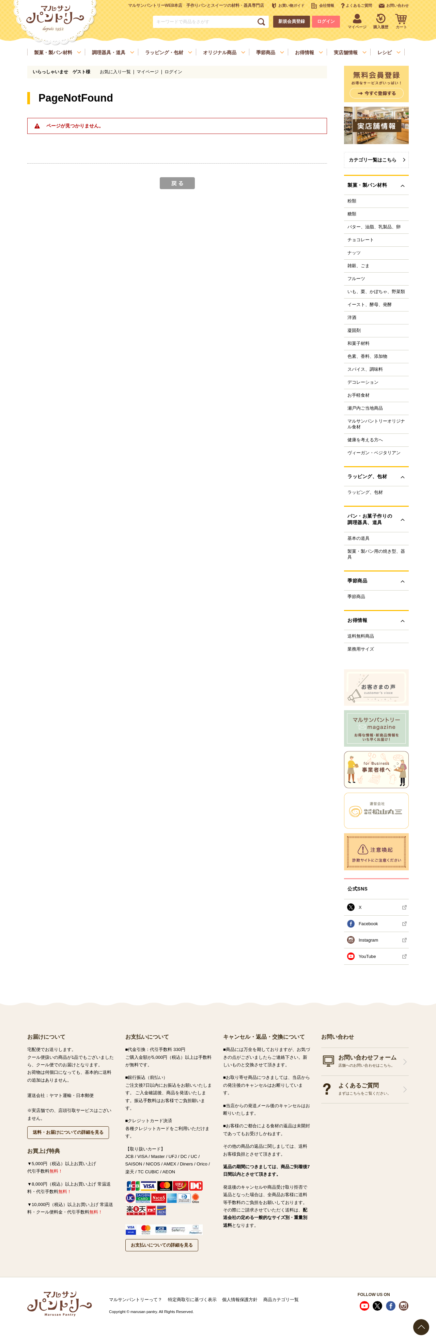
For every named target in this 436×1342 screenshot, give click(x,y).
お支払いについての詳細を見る (162, 1245)
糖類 (351, 214)
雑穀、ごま (358, 265)
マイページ (148, 72)
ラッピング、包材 (365, 492)
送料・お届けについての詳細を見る (68, 1132)
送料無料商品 (360, 636)
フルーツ (356, 278)
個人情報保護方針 (240, 1299)
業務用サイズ (360, 649)
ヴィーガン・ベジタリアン (374, 453)
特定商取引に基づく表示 (192, 1299)
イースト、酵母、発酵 (369, 304)
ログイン (326, 21)
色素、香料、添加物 (367, 356)
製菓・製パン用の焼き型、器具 (376, 554)
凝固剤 (354, 330)
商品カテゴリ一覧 (281, 1299)
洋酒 (351, 317)
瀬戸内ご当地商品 (365, 408)
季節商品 (356, 596)
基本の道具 (358, 538)
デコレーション (362, 382)
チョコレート (360, 240)
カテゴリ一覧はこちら (372, 160)
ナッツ (354, 252)
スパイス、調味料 (365, 369)
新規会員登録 (291, 21)
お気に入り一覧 (115, 72)
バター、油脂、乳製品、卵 (374, 227)
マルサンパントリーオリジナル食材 (376, 424)
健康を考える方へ (365, 440)
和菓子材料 (358, 343)
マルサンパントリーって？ (135, 1299)
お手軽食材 (358, 395)
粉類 (351, 201)
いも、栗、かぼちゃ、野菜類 (376, 291)
